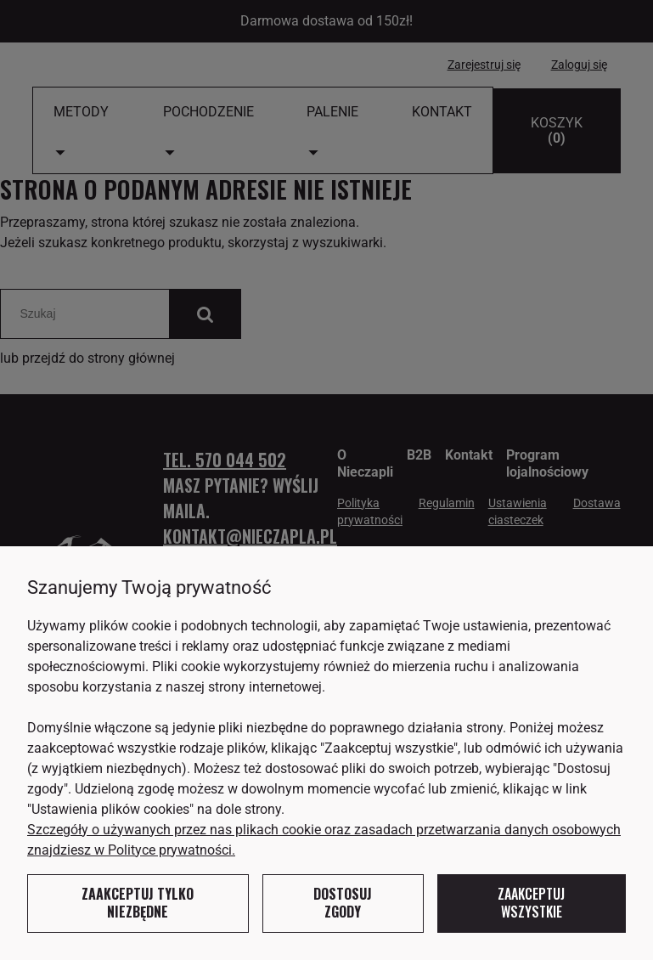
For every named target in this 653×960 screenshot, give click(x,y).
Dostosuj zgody (342, 903)
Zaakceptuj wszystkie (531, 903)
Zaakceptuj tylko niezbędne (138, 903)
